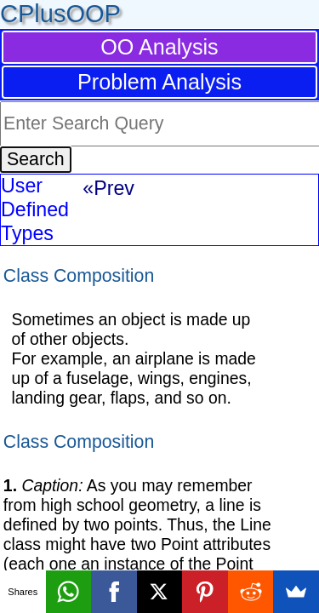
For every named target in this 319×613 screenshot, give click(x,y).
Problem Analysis (159, 82)
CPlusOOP (60, 13)
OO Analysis (159, 47)
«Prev (108, 188)
